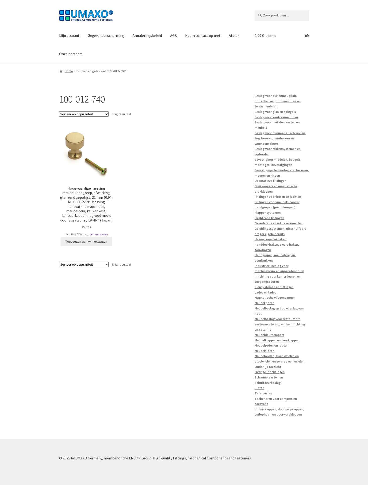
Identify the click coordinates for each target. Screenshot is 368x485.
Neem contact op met (203, 35)
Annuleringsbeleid (147, 35)
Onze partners (70, 53)
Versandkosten (99, 234)
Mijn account (69, 35)
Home (69, 71)
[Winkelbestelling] (84, 114)
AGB (173, 35)
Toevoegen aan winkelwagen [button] (86, 241)
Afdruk (234, 35)
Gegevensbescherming (106, 35)
